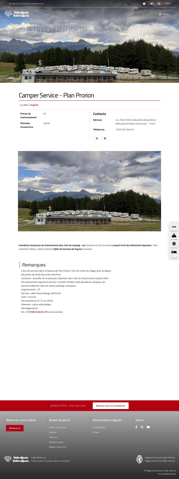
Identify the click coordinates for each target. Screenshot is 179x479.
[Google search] (159, 3)
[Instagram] (142, 427)
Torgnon (33, 105)
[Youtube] (148, 427)
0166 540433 (36, 312)
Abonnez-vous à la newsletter (110, 405)
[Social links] (151, 3)
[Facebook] (136, 427)
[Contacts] (144, 3)
